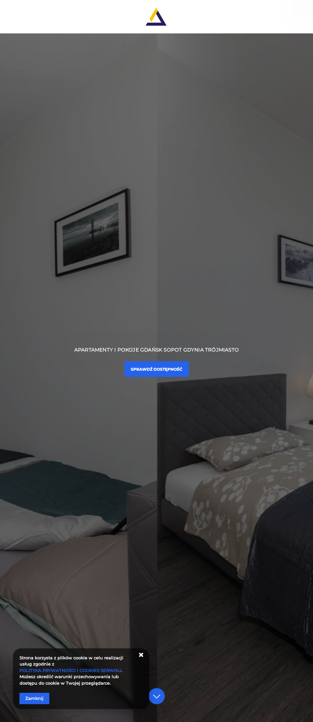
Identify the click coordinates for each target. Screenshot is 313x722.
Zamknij (34, 698)
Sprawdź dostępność (156, 369)
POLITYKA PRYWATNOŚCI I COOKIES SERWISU (70, 670)
